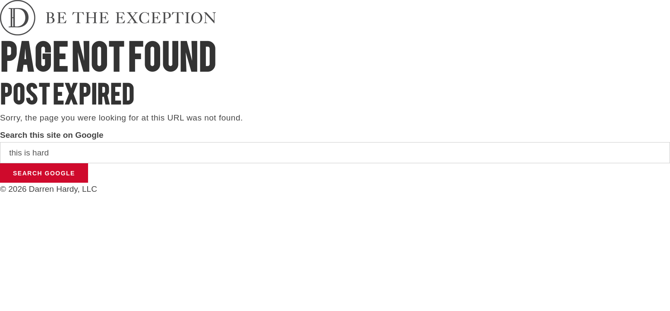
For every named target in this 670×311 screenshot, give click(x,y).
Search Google (44, 173)
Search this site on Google (52, 135)
